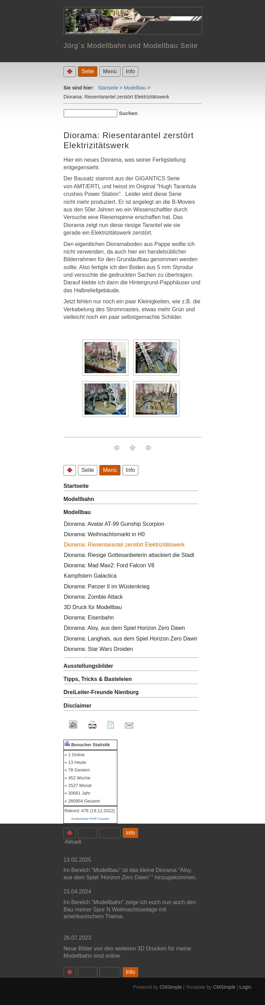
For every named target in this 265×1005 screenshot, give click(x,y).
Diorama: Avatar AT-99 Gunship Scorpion (114, 524)
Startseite (108, 88)
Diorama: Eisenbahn (89, 617)
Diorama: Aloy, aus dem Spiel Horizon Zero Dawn (124, 628)
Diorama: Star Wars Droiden (98, 649)
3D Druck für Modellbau (93, 607)
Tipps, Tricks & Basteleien (97, 679)
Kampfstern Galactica (90, 576)
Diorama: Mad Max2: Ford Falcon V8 (109, 565)
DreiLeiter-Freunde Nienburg (101, 692)
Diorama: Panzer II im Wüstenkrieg (106, 586)
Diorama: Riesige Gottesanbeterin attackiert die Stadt (129, 555)
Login (245, 987)
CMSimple (171, 987)
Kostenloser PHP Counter (90, 819)
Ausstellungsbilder (88, 666)
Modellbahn (78, 499)
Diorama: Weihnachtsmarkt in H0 (104, 534)
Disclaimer (77, 706)
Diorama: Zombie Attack (93, 597)
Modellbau (135, 88)
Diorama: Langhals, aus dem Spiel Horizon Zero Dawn (130, 639)
